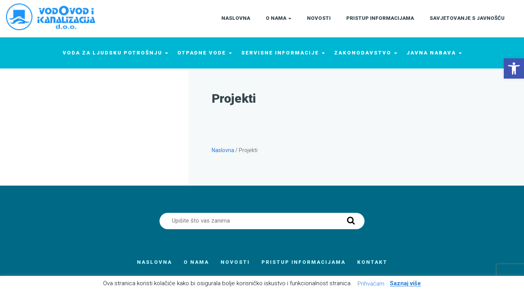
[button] (514, 68)
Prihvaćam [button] (371, 283)
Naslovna (223, 150)
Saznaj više (405, 283)
